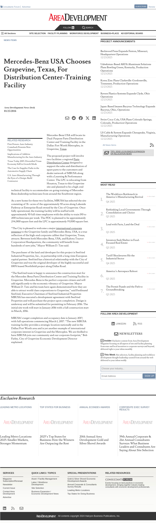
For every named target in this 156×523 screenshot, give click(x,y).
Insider (128, 345)
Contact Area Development (9, 492)
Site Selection (38, 488)
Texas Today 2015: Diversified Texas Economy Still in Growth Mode (25, 162)
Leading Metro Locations (79, 490)
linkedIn (119, 324)
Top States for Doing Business (81, 494)
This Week (128, 357)
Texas (63, 149)
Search (87, 27)
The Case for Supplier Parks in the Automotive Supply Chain (23, 169)
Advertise (26, 7)
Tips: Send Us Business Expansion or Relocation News (128, 153)
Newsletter (8, 484)
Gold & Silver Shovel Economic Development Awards (82, 480)
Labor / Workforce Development (40, 483)
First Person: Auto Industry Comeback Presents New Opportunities (20, 147)
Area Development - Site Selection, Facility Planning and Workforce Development (78, 17)
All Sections (10, 33)
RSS (137, 324)
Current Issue (9, 488)
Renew (152, 7)
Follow (68, 27)
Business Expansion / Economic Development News (45, 492)
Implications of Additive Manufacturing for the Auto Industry (25, 155)
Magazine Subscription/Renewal (13, 480)
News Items (10, 40)
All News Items (109, 145)
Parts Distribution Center (63, 161)
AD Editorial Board (132, 33)
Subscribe (140, 6)
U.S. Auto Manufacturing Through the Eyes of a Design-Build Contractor (24, 178)
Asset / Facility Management (44, 479)
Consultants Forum (11, 7)
